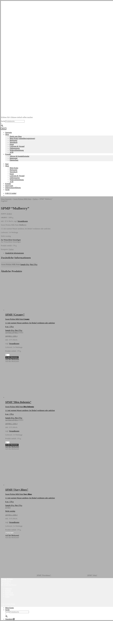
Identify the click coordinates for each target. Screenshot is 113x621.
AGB (11, 152)
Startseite (8, 132)
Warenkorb (13, 142)
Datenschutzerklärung (13, 188)
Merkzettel (13, 140)
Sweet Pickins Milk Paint (22, 199)
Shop (7, 134)
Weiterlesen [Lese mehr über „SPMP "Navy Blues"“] (9, 533)
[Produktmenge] (7, 355)
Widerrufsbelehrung (17, 150)
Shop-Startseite (6, 199)
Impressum (13, 158)
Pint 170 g (33, 264)
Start (7, 164)
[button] (11, 240)
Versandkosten (23, 221)
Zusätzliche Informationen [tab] (14, 253)
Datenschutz (14, 160)
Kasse (12, 144)
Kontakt (8, 154)
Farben (35, 199)
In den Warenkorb (12, 357)
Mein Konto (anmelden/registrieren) (22, 138)
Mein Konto (14, 168)
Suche (3, 121)
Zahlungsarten (15, 148)
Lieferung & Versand (17, 146)
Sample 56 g (24, 264)
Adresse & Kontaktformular (19, 156)
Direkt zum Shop (16, 136)
